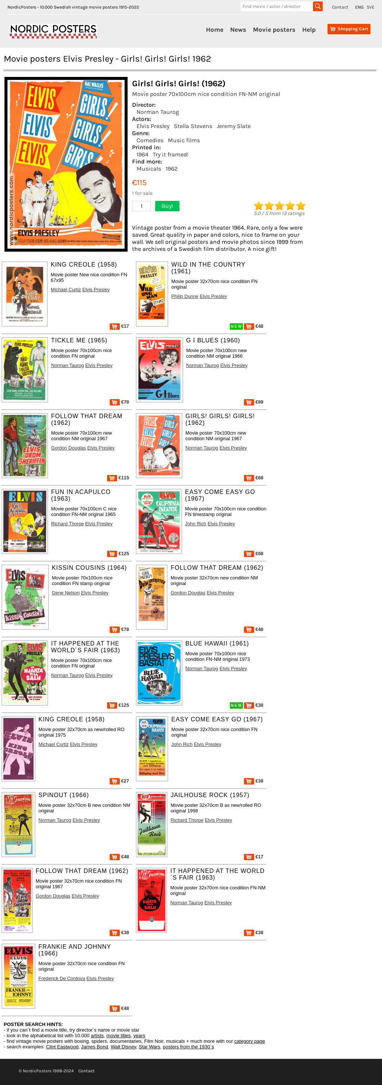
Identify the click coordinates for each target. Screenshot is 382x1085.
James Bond (94, 1047)
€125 (118, 553)
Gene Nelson (66, 593)
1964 (142, 154)
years (139, 1035)
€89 (253, 402)
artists (97, 1035)
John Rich (195, 523)
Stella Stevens (193, 126)
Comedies (150, 140)
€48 (253, 326)
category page (249, 1041)
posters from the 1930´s (188, 1047)
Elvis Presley (153, 126)
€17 (119, 326)
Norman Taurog (158, 111)
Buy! (167, 205)
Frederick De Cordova (61, 978)
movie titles (118, 1035)
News (238, 29)
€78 (119, 402)
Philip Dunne (184, 296)
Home (214, 29)
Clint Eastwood (62, 1047)
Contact (340, 7)
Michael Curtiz (66, 289)
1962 (172, 168)
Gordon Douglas (68, 448)
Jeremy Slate (234, 126)
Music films (184, 140)
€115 (118, 478)
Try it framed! (170, 154)
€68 (253, 478)
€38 (253, 705)
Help (309, 29)
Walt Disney (123, 1047)
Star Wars (149, 1047)
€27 (119, 781)
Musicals (149, 168)
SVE (371, 7)
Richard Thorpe (67, 523)
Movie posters (274, 29)
